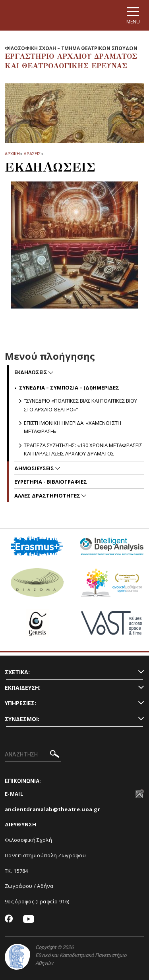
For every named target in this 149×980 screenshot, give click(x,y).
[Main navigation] (133, 15)
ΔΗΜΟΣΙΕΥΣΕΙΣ (34, 468)
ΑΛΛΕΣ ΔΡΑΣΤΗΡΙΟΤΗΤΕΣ (47, 495)
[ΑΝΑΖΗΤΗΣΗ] (33, 755)
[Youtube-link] (29, 919)
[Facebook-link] (9, 919)
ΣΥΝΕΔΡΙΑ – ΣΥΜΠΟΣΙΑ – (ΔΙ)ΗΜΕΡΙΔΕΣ (69, 387)
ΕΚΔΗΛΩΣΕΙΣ (31, 372)
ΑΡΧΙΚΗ (12, 153)
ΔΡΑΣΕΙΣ (31, 153)
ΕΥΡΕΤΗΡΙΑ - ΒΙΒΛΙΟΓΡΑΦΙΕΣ (50, 481)
